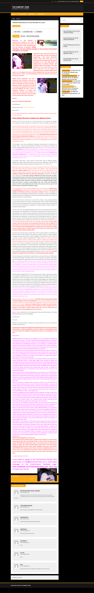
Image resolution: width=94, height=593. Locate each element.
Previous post (16, 481)
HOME (13, 15)
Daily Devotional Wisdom (33, 41)
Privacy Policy (40, 15)
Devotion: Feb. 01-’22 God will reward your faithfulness (71, 73)
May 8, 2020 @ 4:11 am (24, 497)
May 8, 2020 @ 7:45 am (24, 524)
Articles (23, 41)
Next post (31, 484)
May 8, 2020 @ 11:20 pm (25, 536)
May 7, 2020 (17, 37)
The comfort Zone (28, 37)
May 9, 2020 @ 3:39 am (24, 548)
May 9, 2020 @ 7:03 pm (24, 560)
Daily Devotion (22, 15)
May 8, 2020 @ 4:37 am (24, 512)
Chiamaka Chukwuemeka (67, 87)
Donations (31, 15)
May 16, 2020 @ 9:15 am (25, 572)
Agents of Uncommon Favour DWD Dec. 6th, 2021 (71, 94)
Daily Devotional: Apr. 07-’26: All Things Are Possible (68, 1)
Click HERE (25, 461)
